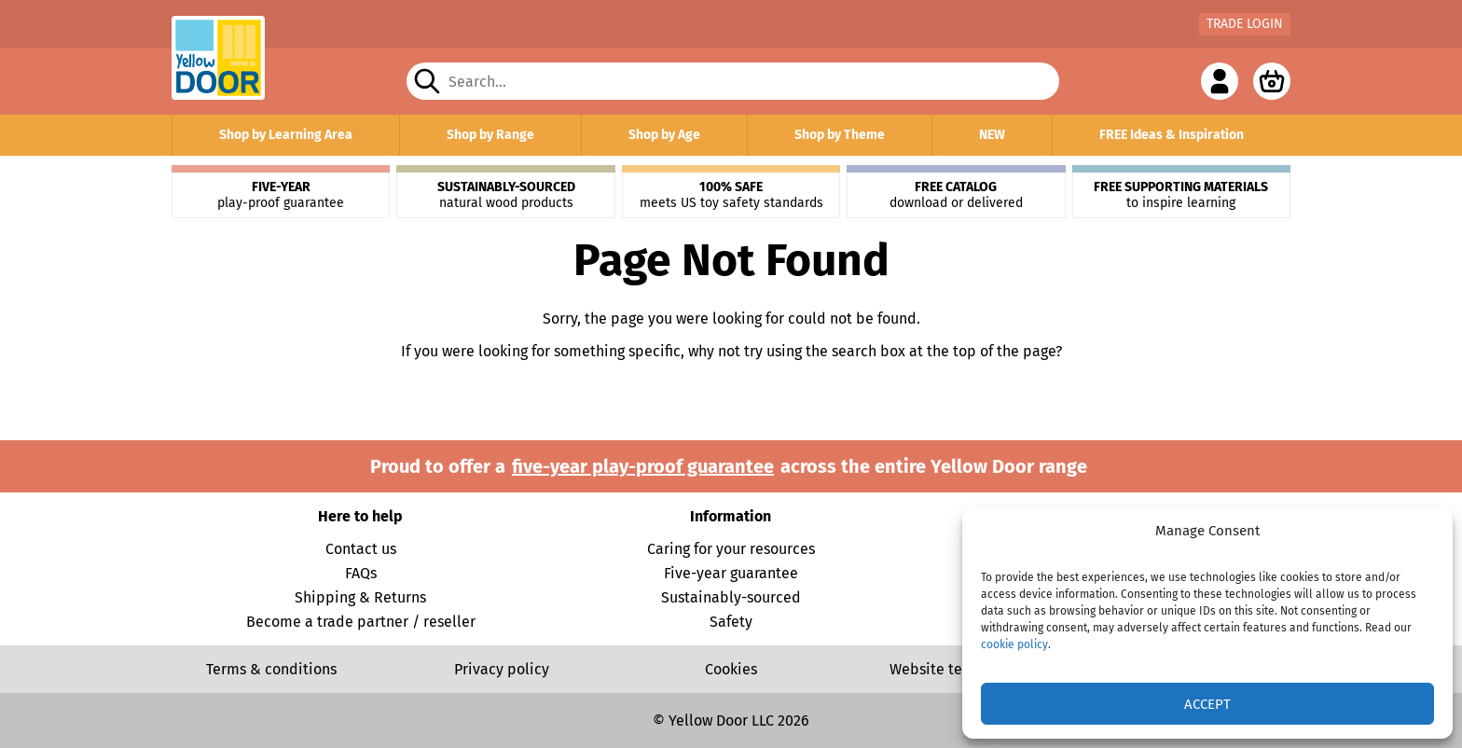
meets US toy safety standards (731, 195)
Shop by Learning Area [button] (285, 135)
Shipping (325, 597)
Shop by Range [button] (490, 135)
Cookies (731, 669)
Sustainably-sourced (731, 597)
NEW (992, 135)
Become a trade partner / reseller (361, 621)
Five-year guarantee (731, 573)
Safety (731, 621)
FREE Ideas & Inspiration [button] (1171, 135)
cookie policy (1014, 644)
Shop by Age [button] (664, 135)
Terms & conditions (271, 669)
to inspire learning (1181, 195)
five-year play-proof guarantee (643, 466)
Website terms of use (960, 669)
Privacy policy (501, 669)
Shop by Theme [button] (839, 135)
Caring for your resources (731, 549)
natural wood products (506, 195)
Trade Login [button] (1245, 24)
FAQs (361, 573)
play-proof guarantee (280, 195)
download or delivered (956, 195)
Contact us (360, 549)
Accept (1207, 704)
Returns (400, 597)
